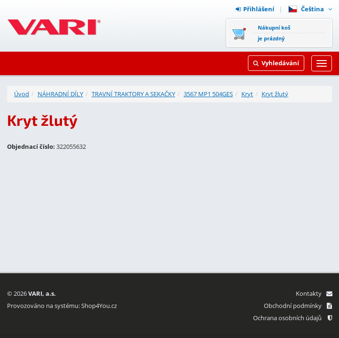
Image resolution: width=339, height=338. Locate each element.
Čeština (310, 9)
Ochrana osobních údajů (292, 318)
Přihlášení (255, 9)
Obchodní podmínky (298, 305)
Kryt (247, 94)
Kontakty (314, 293)
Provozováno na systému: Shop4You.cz (62, 305)
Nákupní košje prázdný (274, 33)
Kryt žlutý (275, 94)
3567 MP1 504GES (208, 94)
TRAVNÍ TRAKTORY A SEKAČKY (133, 94)
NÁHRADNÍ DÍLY (60, 94)
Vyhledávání (276, 63)
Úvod (21, 94)
